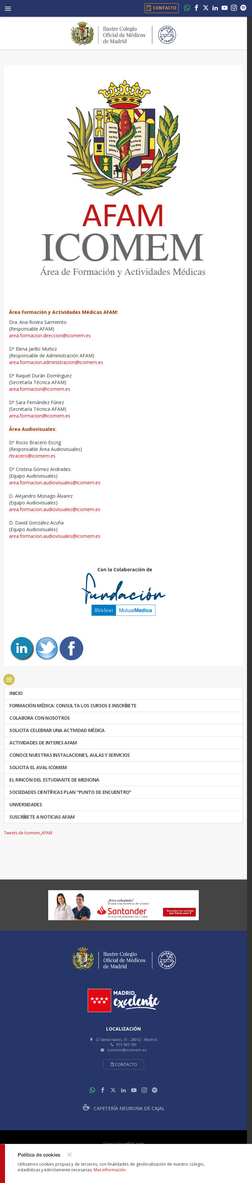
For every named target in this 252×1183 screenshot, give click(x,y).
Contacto (123, 1064)
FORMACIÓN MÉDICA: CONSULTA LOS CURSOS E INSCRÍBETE (72, 705)
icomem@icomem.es (126, 1049)
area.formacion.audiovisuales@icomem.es (54, 482)
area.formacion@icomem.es (39, 389)
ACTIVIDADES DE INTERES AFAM (42, 742)
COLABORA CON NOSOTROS (39, 718)
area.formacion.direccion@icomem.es (50, 335)
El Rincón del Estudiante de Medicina (53, 780)
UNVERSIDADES (25, 804)
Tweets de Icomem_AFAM (28, 833)
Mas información (109, 1170)
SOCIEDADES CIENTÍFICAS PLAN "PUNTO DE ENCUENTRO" (70, 792)
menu (9, 680)
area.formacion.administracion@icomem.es (56, 362)
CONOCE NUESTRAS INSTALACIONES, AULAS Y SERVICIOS (69, 755)
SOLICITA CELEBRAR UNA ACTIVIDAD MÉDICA (56, 730)
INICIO (15, 693)
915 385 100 (126, 1044)
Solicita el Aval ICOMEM (37, 767)
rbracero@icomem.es (32, 456)
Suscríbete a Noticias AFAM (41, 817)
